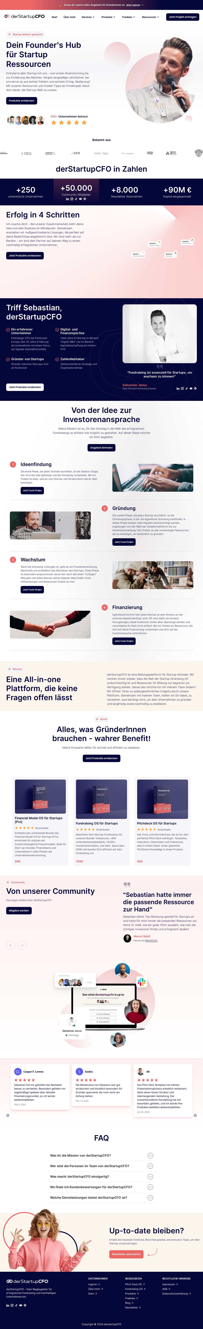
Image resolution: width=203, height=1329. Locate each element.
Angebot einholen (101, 447)
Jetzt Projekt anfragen (183, 17)
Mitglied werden (19, 910)
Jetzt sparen (133, 4)
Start (54, 17)
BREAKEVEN (151, 940)
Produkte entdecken (21, 100)
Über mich (70, 17)
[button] (10, 945)
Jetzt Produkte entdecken (25, 255)
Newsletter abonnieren (126, 1254)
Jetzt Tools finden (32, 490)
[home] (24, 17)
